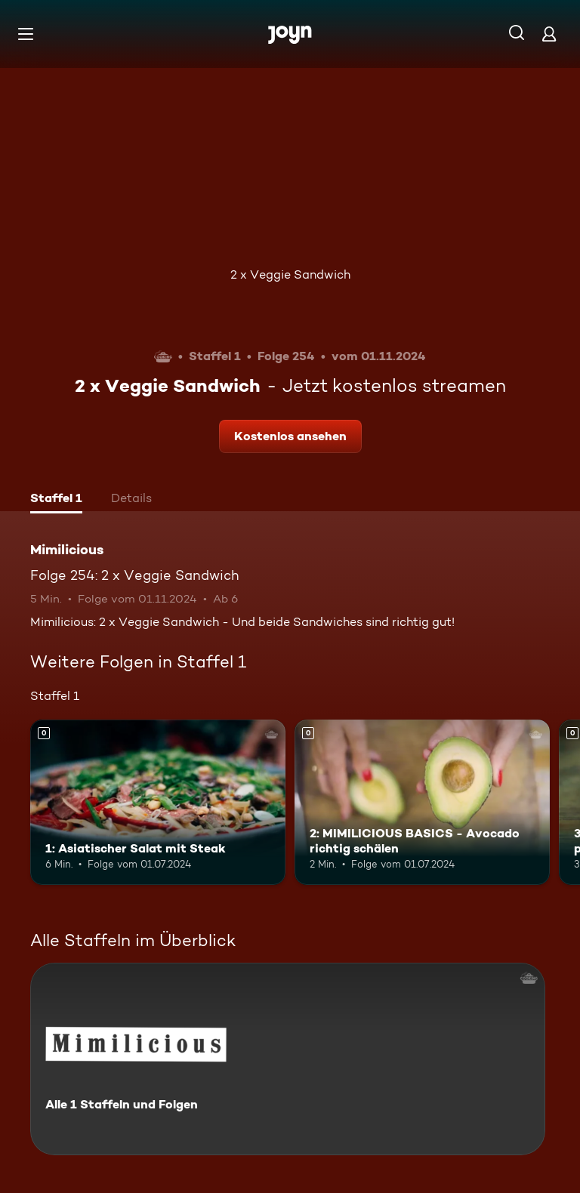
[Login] (549, 33)
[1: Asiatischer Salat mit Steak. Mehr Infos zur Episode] (157, 803)
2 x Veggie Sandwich (290, 274)
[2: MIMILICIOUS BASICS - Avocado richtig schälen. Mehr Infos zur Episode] (422, 803)
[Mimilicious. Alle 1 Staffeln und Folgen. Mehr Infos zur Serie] (287, 1059)
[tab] (56, 499)
